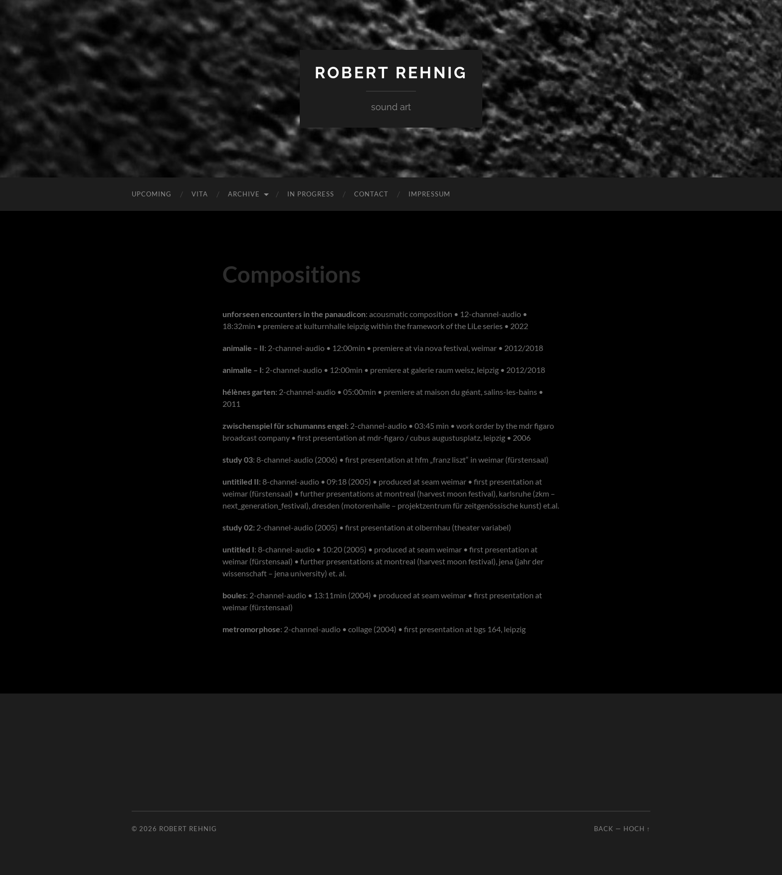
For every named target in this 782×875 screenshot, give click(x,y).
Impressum (429, 194)
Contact (371, 194)
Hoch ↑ (636, 829)
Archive (244, 194)
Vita (200, 194)
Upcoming (152, 194)
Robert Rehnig (391, 72)
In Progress (310, 194)
